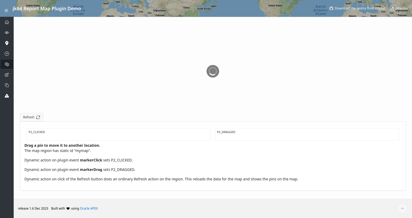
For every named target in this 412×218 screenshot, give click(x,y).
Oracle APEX (89, 208)
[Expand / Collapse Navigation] (6, 8)
